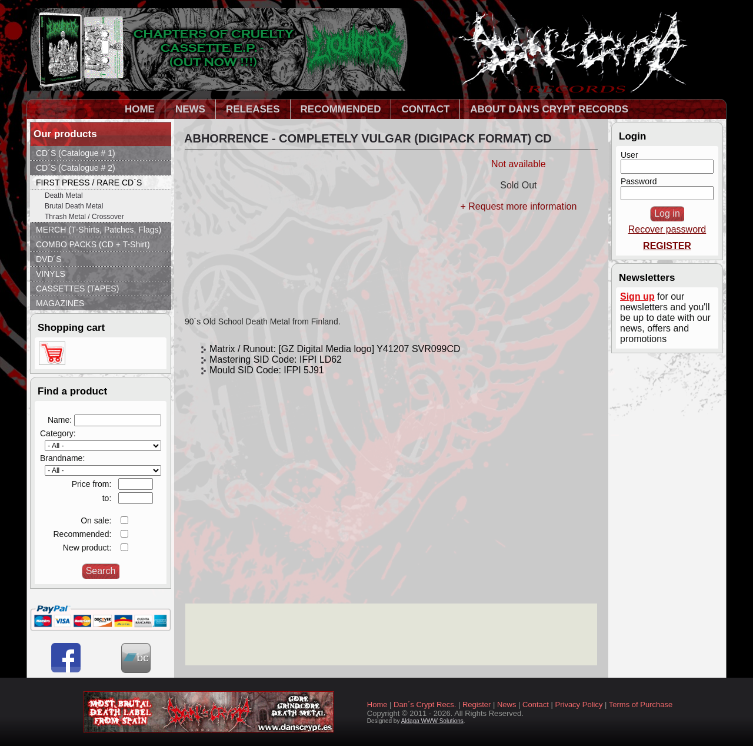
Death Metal (64, 195)
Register (476, 704)
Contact (535, 704)
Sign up (637, 296)
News (507, 704)
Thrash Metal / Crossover (84, 217)
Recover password (667, 229)
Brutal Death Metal (74, 206)
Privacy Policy (579, 704)
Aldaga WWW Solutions (432, 721)
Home (377, 704)
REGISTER (667, 246)
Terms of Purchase (640, 704)
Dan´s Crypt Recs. (425, 704)
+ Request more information (518, 206)
